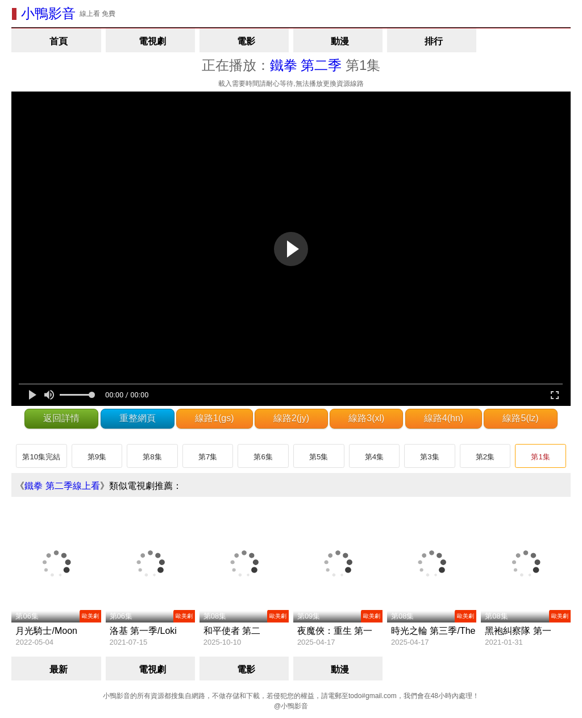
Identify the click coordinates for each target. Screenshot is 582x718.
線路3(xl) (366, 418)
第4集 (374, 457)
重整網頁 (137, 418)
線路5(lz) (520, 418)
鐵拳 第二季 (306, 65)
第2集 (485, 457)
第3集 (429, 457)
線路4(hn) (443, 418)
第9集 (97, 457)
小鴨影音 (48, 13)
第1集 (540, 457)
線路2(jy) (291, 418)
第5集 (318, 457)
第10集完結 (41, 457)
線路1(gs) (214, 418)
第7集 (207, 457)
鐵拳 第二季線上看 (61, 486)
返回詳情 (61, 418)
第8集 (152, 457)
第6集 (262, 457)
